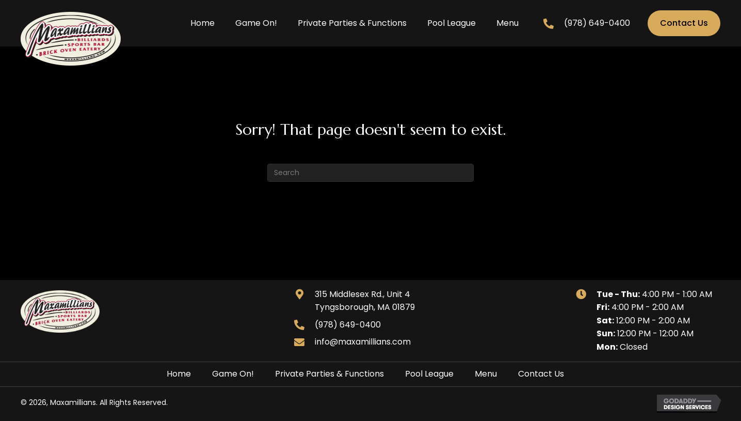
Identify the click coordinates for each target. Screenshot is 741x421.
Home (179, 374)
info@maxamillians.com (363, 342)
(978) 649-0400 (597, 23)
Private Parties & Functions (329, 374)
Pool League (429, 374)
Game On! (233, 374)
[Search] (370, 173)
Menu (486, 374)
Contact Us (541, 374)
